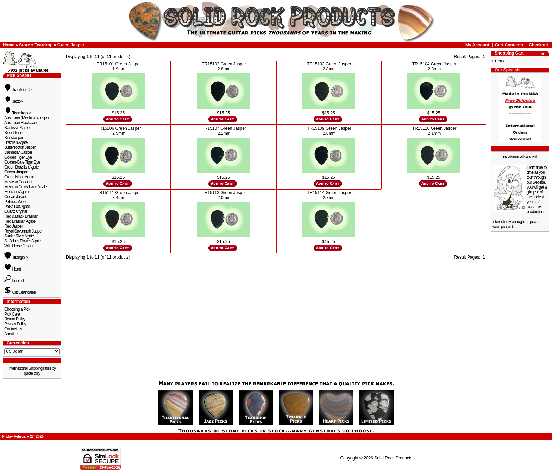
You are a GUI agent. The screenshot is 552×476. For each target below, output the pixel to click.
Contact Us (13, 328)
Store (24, 45)
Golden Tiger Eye (18, 157)
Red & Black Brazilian (21, 216)
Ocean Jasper (15, 196)
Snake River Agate (19, 236)
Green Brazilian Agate (21, 167)
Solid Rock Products (393, 458)
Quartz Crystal (15, 211)
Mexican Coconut (18, 181)
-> (17, 112)
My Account (477, 45)
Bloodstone (13, 132)
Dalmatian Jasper (18, 152)
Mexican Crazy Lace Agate (25, 186)
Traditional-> (17, 89)
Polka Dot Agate (17, 206)
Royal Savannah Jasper (23, 231)
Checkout (538, 45)
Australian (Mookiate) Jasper (26, 117)
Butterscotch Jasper (20, 147)
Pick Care (12, 314)
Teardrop (43, 45)
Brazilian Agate (16, 142)
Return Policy (14, 319)
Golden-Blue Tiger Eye (22, 162)
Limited (14, 280)
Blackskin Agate (16, 127)
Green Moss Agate (19, 176)
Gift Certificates (20, 292)
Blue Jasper (13, 137)
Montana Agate (16, 191)
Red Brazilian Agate (19, 221)
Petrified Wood (15, 201)
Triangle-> (16, 257)
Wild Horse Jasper (18, 245)
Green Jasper (70, 45)
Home (8, 45)
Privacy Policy (15, 324)
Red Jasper (13, 226)
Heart (12, 269)
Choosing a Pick (17, 309)
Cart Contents (509, 45)
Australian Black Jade (21, 122)
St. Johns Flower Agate (22, 241)
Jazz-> (13, 101)
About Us (11, 333)
